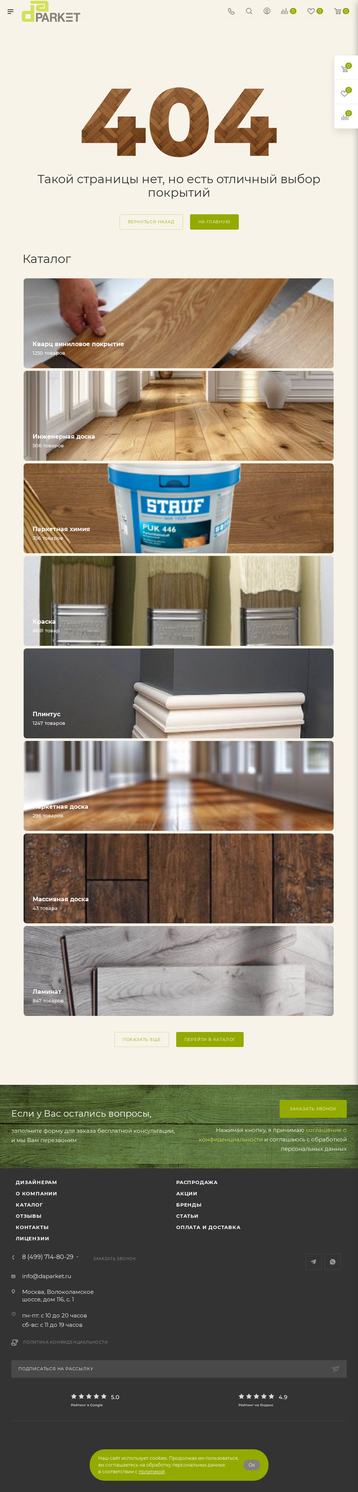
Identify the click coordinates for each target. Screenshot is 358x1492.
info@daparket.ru (46, 1276)
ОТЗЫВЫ (29, 1216)
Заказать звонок (313, 1108)
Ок (252, 1465)
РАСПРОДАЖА (197, 1182)
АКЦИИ (187, 1193)
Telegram (314, 1262)
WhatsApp (333, 1262)
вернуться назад (151, 221)
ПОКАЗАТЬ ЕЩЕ (142, 1039)
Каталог (29, 1205)
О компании (36, 1193)
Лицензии (32, 1238)
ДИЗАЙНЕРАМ (36, 1182)
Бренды (189, 1205)
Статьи (187, 1216)
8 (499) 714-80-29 (47, 1257)
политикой (152, 1471)
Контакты (32, 1227)
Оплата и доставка (208, 1227)
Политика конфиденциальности (65, 1342)
